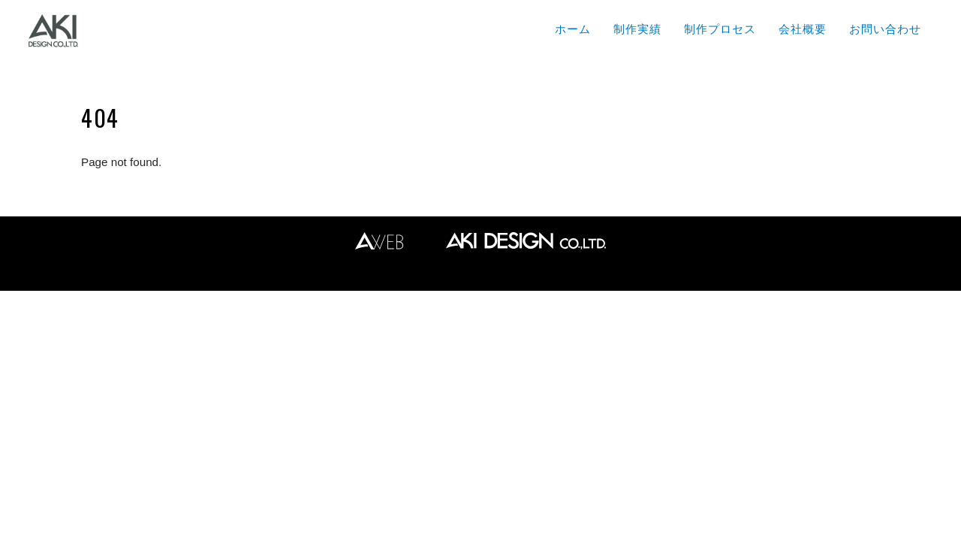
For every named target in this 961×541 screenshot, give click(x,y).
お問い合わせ (885, 29)
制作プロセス (720, 29)
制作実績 (637, 29)
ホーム (573, 29)
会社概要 (803, 29)
